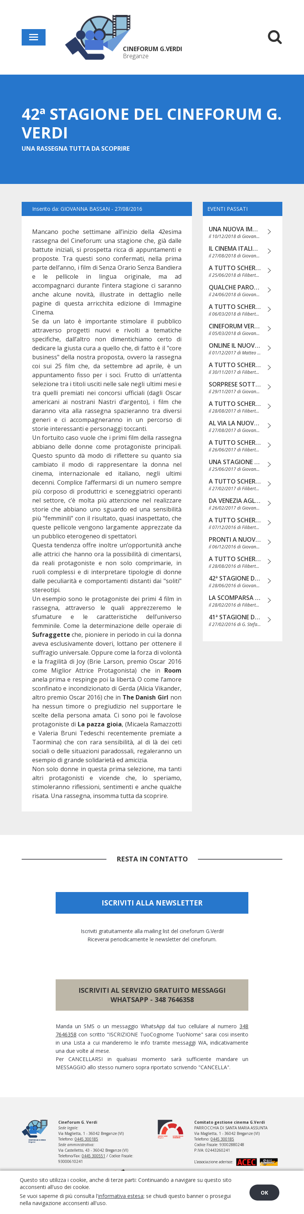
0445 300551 (93, 1155)
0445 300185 (86, 1139)
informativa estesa (120, 1195)
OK (264, 1192)
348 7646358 (174, 999)
